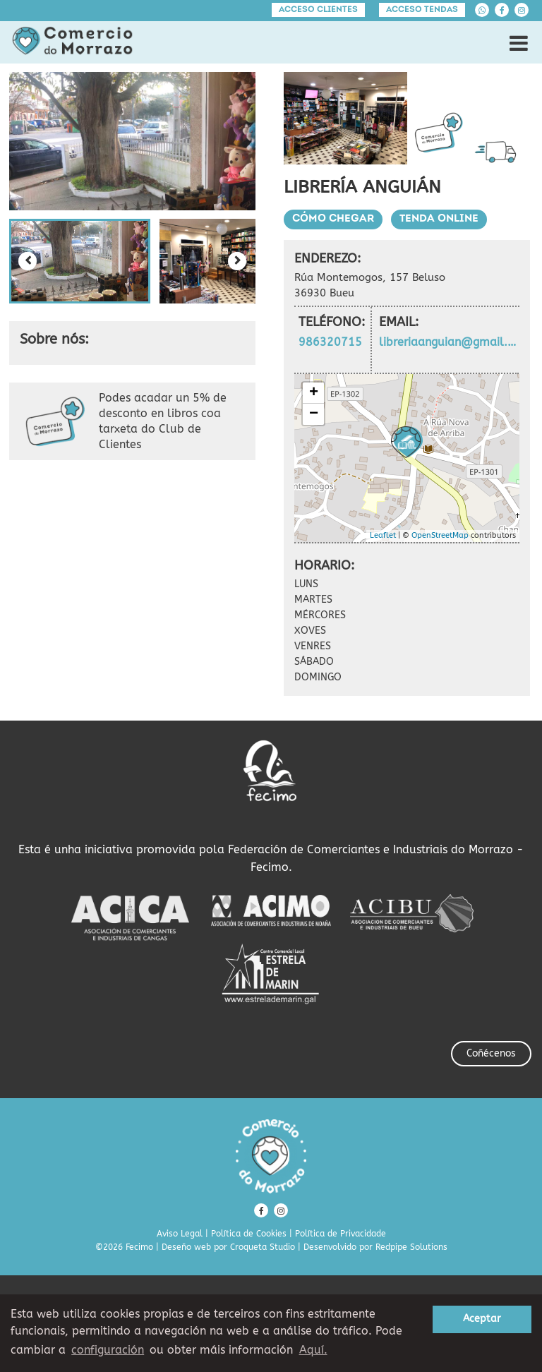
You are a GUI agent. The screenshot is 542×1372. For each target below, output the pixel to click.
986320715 (330, 342)
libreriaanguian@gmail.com (449, 342)
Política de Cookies (249, 1234)
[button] (79, 261)
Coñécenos (491, 1053)
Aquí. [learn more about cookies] (313, 1349)
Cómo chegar (333, 219)
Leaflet (383, 535)
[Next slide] (237, 261)
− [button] (313, 414)
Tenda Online (438, 219)
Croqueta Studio (262, 1247)
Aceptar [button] (482, 1319)
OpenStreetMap (440, 535)
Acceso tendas (422, 10)
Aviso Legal (180, 1234)
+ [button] (313, 393)
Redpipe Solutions (411, 1247)
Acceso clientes (318, 10)
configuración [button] (107, 1349)
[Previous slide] (27, 261)
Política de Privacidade (340, 1234)
